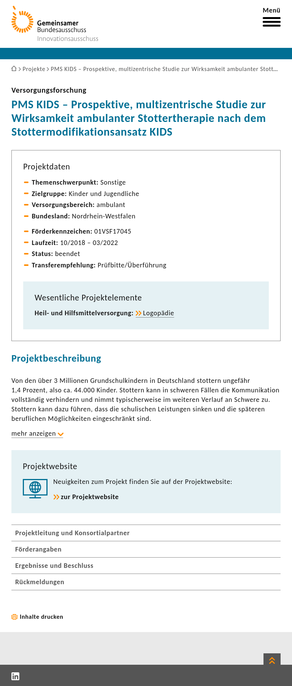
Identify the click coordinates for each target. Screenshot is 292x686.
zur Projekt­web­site (90, 497)
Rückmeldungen (40, 582)
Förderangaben (38, 549)
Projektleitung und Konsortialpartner (72, 533)
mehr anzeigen (33, 433)
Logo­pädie (158, 313)
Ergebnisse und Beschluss (54, 565)
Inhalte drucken (41, 616)
